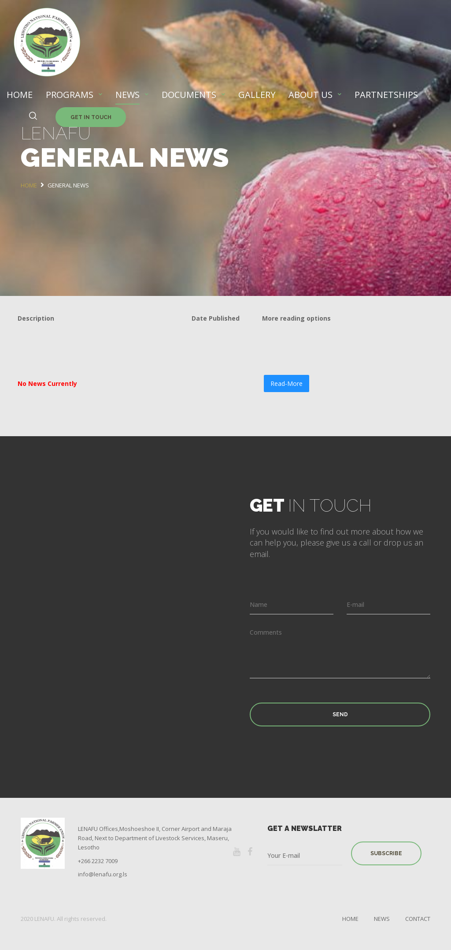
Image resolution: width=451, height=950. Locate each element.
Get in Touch (90, 117)
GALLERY (256, 94)
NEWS (127, 94)
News (382, 919)
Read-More (286, 383)
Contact (417, 919)
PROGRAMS (69, 94)
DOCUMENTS (189, 94)
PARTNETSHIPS (386, 94)
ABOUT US (310, 94)
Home (350, 919)
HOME (20, 94)
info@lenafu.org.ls (102, 874)
